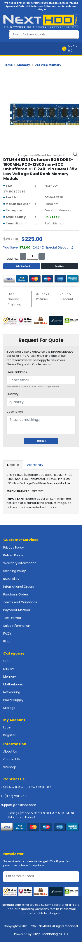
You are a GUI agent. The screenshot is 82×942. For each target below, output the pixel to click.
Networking (11, 692)
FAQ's (7, 633)
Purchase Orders (16, 594)
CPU (6, 661)
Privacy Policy (13, 547)
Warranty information (20, 563)
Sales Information (16, 626)
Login (7, 727)
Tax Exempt (12, 618)
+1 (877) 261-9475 (14, 796)
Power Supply (13, 700)
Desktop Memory (48, 65)
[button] (72, 48)
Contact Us (12, 759)
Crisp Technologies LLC (50, 934)
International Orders (18, 586)
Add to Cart (21, 266)
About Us (10, 751)
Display (8, 669)
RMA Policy (11, 579)
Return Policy (13, 555)
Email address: (17, 372)
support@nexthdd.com (18, 805)
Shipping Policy (14, 571)
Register (9, 735)
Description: (15, 412)
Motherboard (13, 684)
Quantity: (13, 394)
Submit (41, 441)
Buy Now (59, 266)
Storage (9, 708)
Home (8, 65)
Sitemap (9, 767)
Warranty (35, 464)
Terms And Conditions (20, 602)
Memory (23, 65)
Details (13, 464)
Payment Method (16, 610)
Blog (6, 641)
